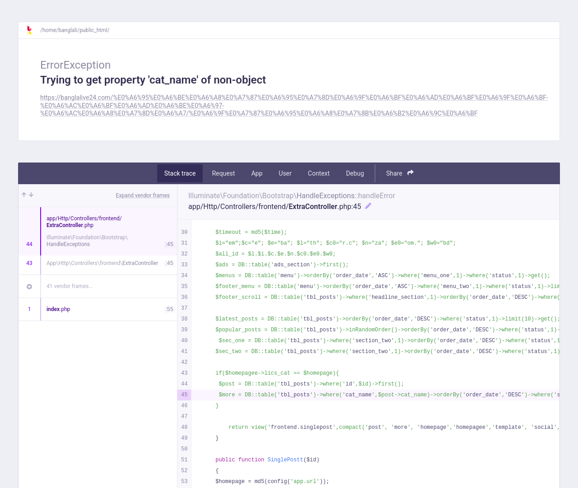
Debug (355, 173)
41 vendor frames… (69, 286)
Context (319, 173)
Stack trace (180, 173)
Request (223, 173)
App (256, 173)
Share (400, 173)
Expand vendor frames (143, 195)
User (285, 173)
